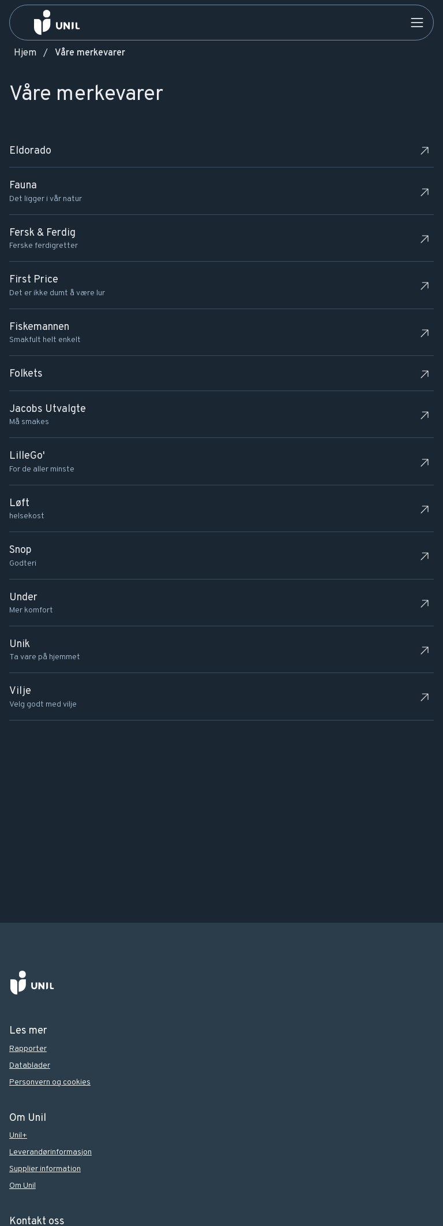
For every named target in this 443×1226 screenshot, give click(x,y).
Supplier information (45, 1169)
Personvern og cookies (50, 1082)
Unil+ (18, 1135)
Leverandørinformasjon (50, 1152)
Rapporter (28, 1049)
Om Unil (22, 1186)
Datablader (29, 1066)
